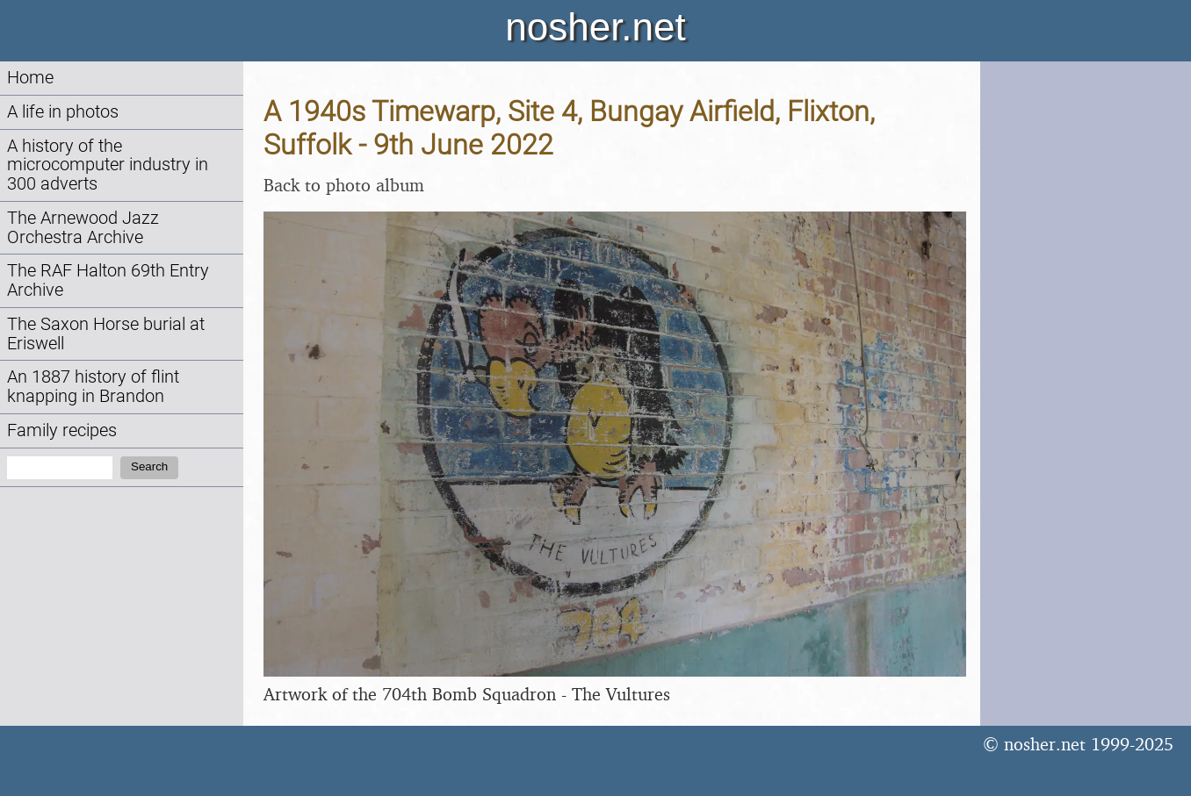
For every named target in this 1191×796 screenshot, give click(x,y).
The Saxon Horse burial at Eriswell (106, 334)
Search (149, 466)
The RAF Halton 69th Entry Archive (108, 280)
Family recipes (62, 430)
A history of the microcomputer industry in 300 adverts (107, 165)
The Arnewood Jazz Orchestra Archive (83, 227)
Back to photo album (343, 185)
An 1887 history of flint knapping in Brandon (93, 386)
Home (30, 78)
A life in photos (63, 112)
